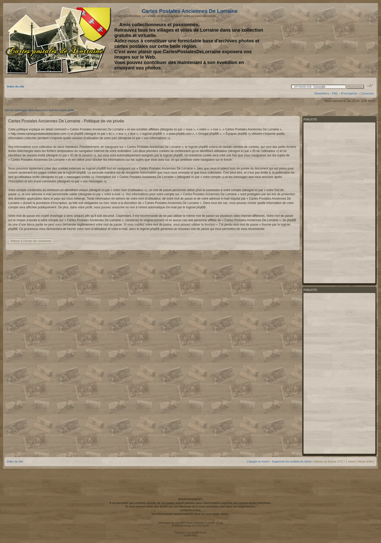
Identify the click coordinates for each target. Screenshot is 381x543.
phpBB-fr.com (199, 532)
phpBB (179, 522)
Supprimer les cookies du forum (292, 461)
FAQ (335, 93)
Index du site (15, 86)
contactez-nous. (190, 510)
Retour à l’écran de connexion (31, 241)
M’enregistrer (349, 93)
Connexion (367, 93)
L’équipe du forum (258, 461)
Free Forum (202, 525)
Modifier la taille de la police (370, 85)
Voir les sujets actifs (61, 110)
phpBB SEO (190, 535)
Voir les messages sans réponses (25, 110)
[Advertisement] (333, 40)
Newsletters (321, 93)
